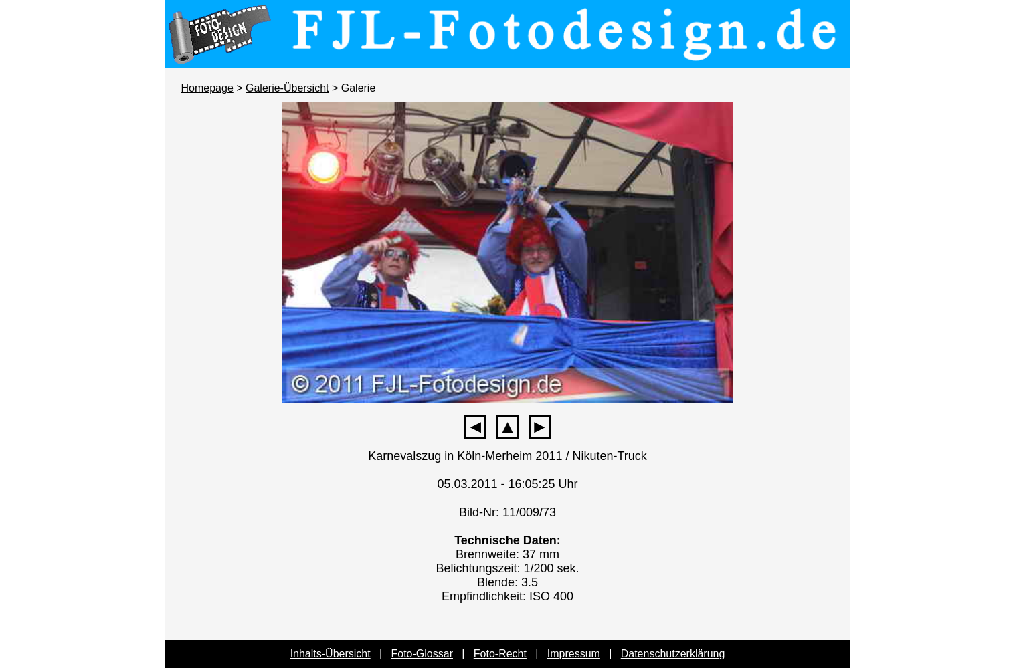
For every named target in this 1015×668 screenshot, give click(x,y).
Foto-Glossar (422, 653)
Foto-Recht (500, 653)
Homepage (207, 88)
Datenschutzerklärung (673, 653)
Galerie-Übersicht (287, 88)
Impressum (573, 653)
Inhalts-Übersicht (330, 653)
